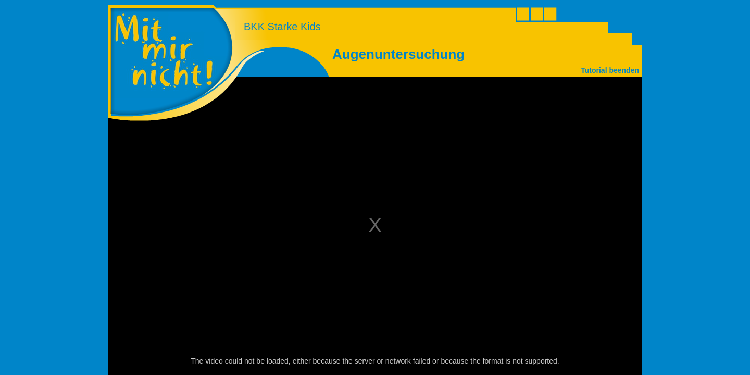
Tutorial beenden (610, 70)
